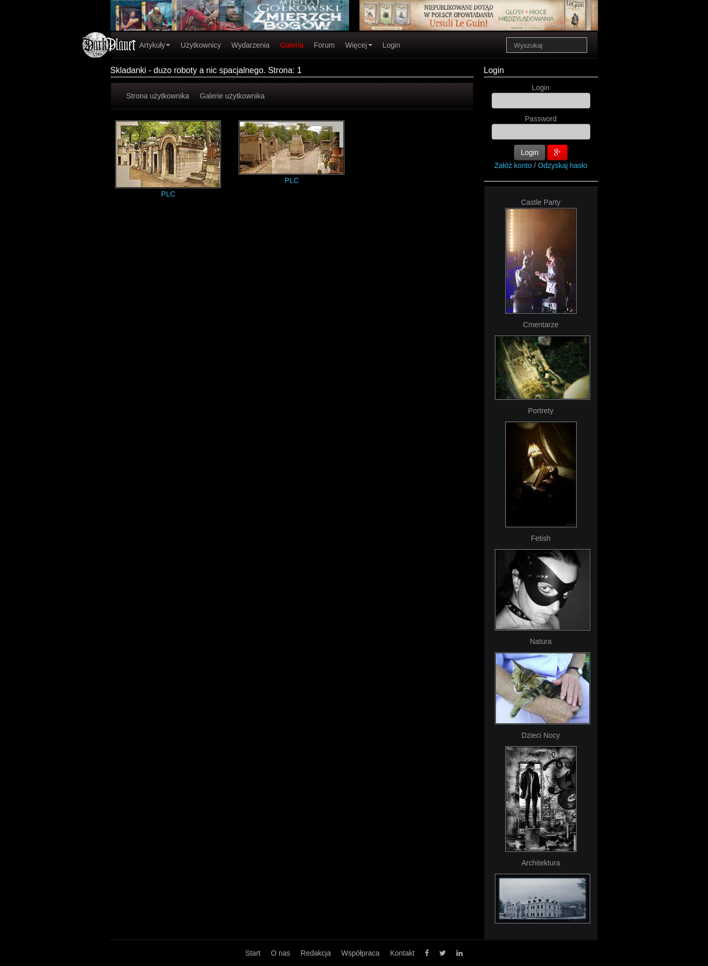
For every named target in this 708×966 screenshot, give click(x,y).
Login (391, 45)
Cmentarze (540, 324)
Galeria (291, 45)
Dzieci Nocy (541, 735)
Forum (324, 45)
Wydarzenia (250, 45)
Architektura (540, 863)
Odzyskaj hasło (562, 165)
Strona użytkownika (158, 96)
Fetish (540, 538)
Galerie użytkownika (232, 96)
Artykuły (155, 45)
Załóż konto (513, 165)
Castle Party (540, 202)
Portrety (540, 411)
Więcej (358, 45)
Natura (540, 641)
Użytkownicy (201, 45)
